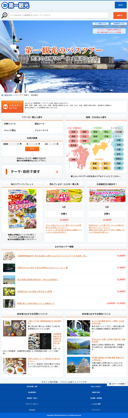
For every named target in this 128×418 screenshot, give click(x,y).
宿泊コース (39, 124)
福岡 (84, 132)
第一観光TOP (6, 95)
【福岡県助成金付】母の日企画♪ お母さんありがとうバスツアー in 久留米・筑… (52, 256)
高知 (95, 168)
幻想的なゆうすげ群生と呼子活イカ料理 (34, 291)
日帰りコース (10, 124)
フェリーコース (41, 130)
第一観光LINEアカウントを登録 (109, 32)
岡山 (106, 132)
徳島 (106, 168)
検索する (120, 15)
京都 (119, 145)
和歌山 (119, 159)
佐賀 (73, 132)
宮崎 (84, 141)
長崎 (73, 136)
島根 (95, 136)
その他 (119, 132)
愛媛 (95, 163)
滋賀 (119, 163)
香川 (106, 163)
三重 (119, 168)
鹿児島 (73, 145)
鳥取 (95, 132)
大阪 (119, 149)
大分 (84, 136)
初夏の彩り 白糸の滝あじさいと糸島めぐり (36, 303)
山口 (95, 141)
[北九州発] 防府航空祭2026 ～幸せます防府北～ (38, 279)
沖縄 (73, 160)
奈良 (119, 154)
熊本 (73, 141)
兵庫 (119, 140)
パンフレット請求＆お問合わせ (109, 30)
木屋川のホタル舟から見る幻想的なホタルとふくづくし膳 (42, 268)
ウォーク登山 (10, 130)
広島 (106, 136)
